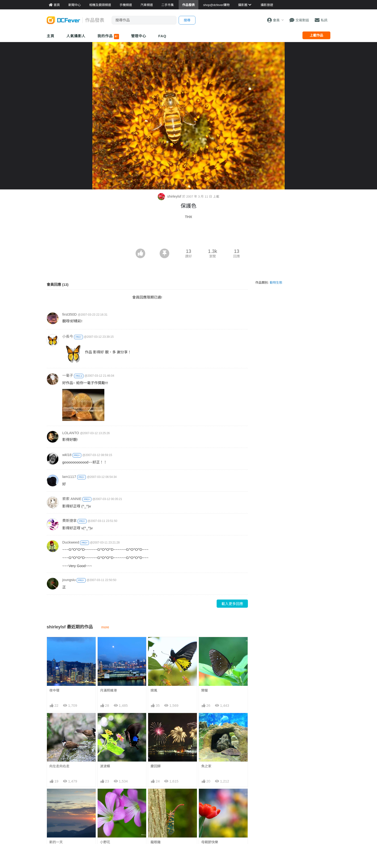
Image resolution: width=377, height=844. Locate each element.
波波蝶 (105, 766)
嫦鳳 (154, 690)
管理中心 (138, 36)
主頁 (50, 36)
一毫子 (67, 375)
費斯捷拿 (69, 521)
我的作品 (108, 36)
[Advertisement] (188, 235)
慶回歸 (156, 766)
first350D (69, 314)
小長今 (67, 336)
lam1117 (69, 477)
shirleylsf (170, 196)
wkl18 (66, 455)
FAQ (162, 36)
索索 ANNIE (72, 499)
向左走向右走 (59, 766)
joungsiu (69, 580)
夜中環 (54, 690)
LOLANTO (70, 433)
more (105, 627)
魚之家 (206, 766)
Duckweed (70, 542)
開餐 (204, 690)
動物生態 (276, 282)
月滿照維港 (108, 690)
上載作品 (316, 35)
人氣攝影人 (76, 36)
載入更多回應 (232, 604)
